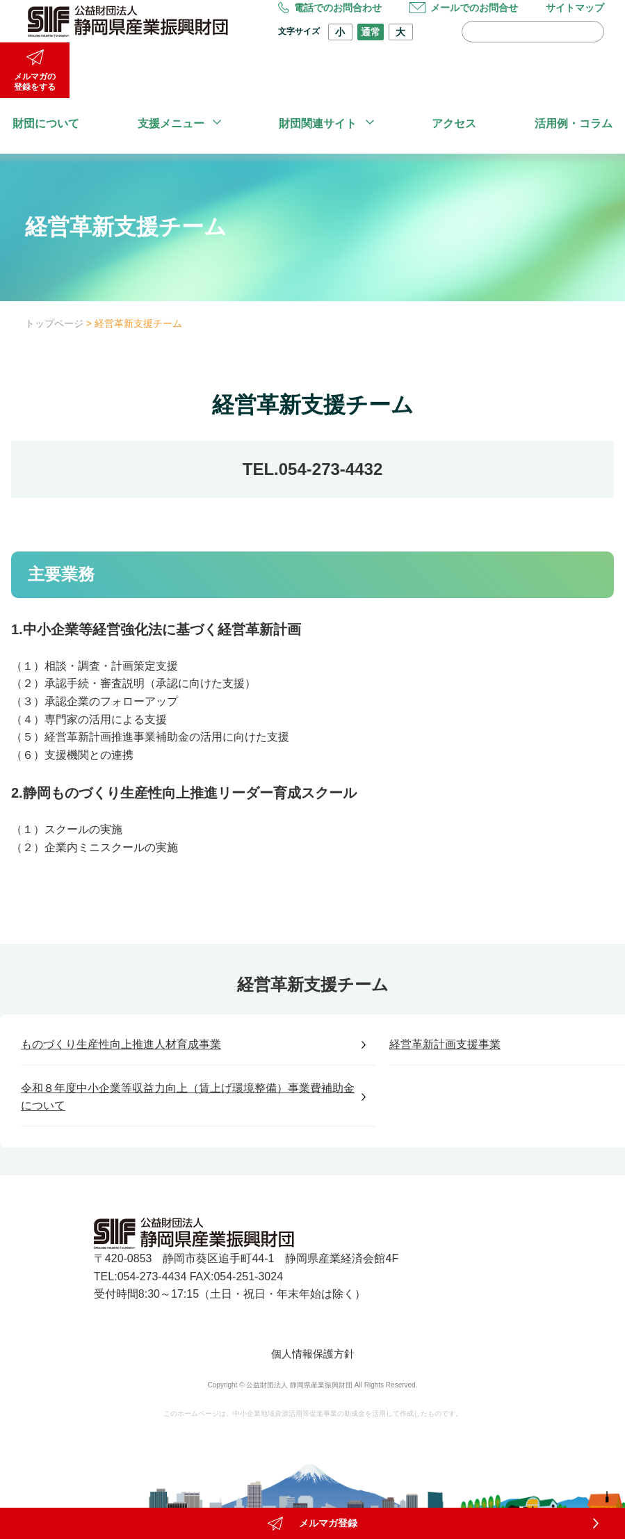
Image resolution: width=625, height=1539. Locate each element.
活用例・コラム (573, 123)
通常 (370, 32)
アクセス (454, 123)
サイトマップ (575, 7)
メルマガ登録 (312, 1507)
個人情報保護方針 (312, 1354)
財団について (46, 123)
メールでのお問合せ (463, 7)
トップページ (54, 323)
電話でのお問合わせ (330, 7)
